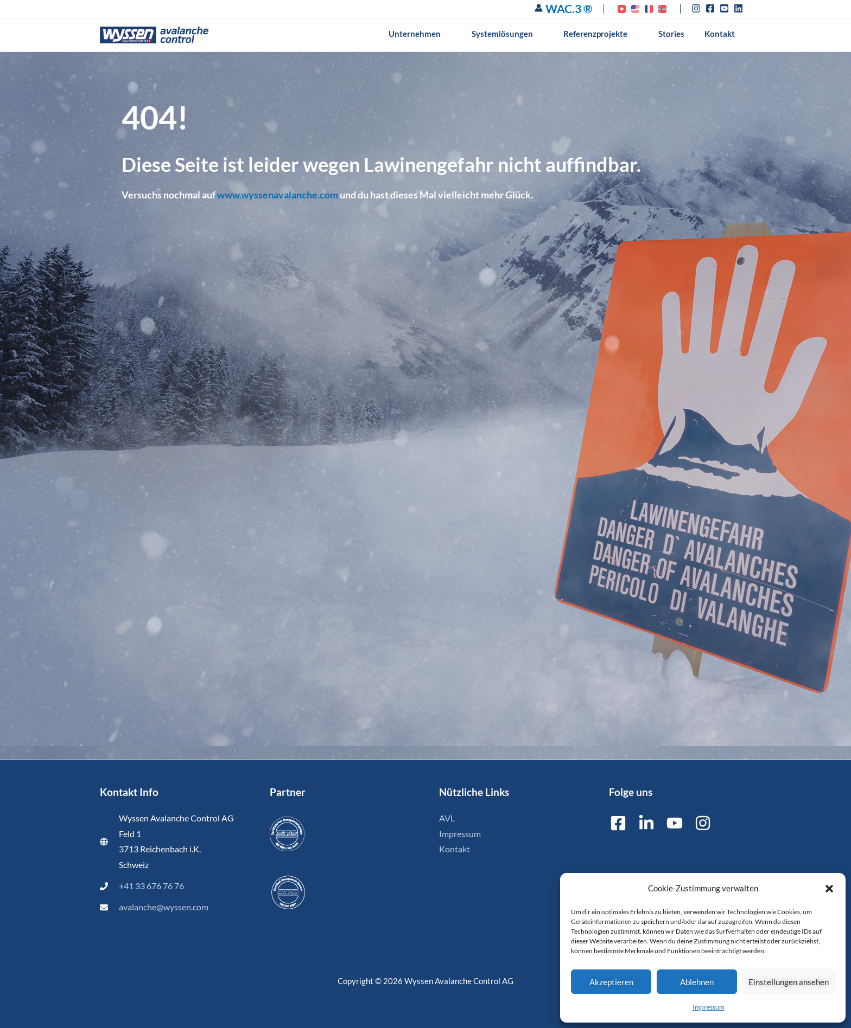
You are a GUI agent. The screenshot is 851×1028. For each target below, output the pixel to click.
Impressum (709, 1007)
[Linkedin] (646, 823)
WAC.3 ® (569, 8)
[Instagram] (703, 823)
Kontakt (454, 849)
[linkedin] (740, 8)
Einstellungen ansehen (788, 982)
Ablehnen (697, 982)
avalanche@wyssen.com (163, 907)
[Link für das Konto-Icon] (539, 8)
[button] (829, 888)
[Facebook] (618, 823)
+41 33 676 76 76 (151, 886)
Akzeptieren (611, 982)
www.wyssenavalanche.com (277, 195)
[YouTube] (674, 823)
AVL (447, 818)
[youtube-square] (726, 8)
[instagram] (697, 8)
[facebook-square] (712, 8)
